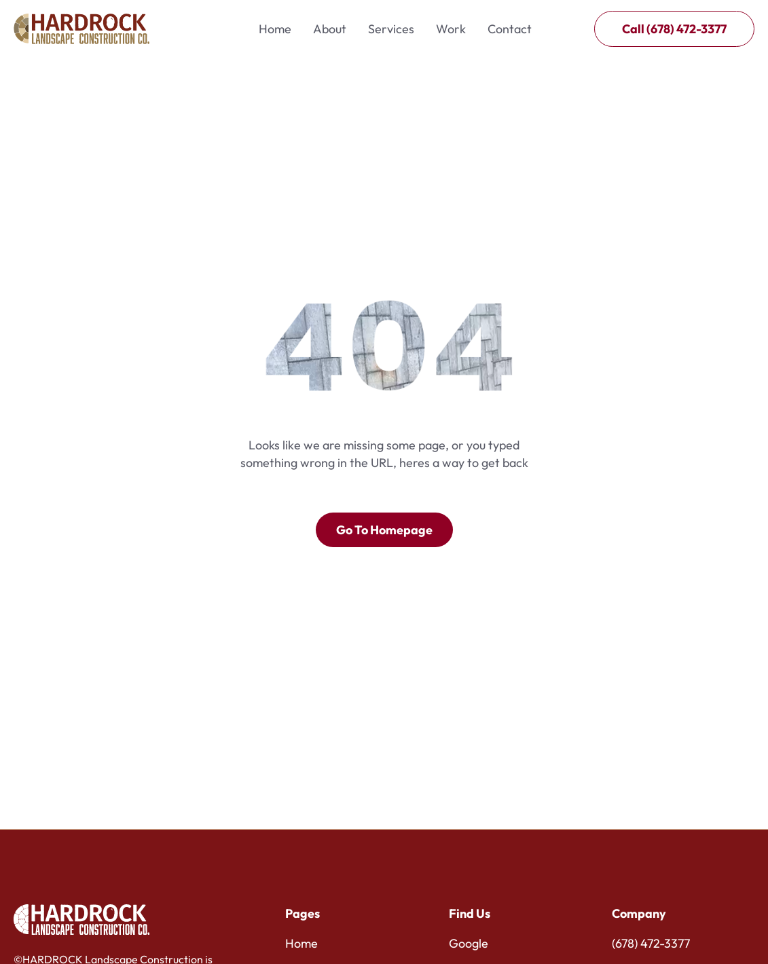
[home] (81, 29)
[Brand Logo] (81, 919)
